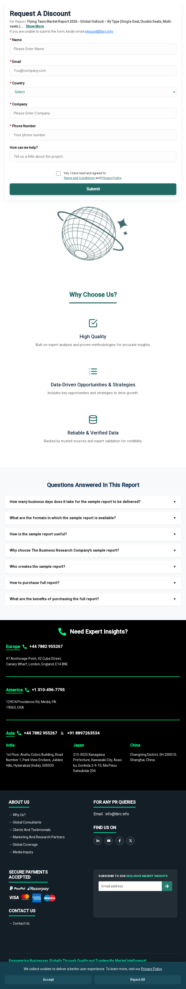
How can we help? (24, 148)
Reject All (137, 980)
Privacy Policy (111, 178)
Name (16, 40)
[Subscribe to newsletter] (167, 886)
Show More (35, 26)
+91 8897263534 (83, 733)
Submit (93, 189)
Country (17, 83)
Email (15, 62)
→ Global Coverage (23, 845)
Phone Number (23, 126)
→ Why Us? (17, 815)
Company (18, 104)
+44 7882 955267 (46, 646)
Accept (48, 980)
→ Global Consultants (25, 822)
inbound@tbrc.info (99, 31)
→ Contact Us (19, 923)
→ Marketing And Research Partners (37, 837)
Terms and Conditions (79, 178)
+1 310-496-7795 (48, 689)
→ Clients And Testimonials (30, 830)
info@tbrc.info (117, 814)
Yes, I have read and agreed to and (92, 175)
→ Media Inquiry (21, 852)
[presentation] (135, 902)
